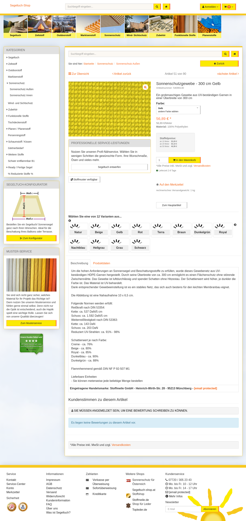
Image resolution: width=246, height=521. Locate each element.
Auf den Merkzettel (171, 184)
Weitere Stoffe (15, 154)
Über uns (52, 508)
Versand (51, 492)
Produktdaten (101, 263)
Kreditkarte (99, 493)
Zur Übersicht (80, 73)
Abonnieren (209, 509)
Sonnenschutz (112, 35)
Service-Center (15, 483)
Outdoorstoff (64, 35)
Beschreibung (79, 263)
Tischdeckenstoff (17, 122)
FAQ (49, 504)
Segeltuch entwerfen (109, 167)
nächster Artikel (227, 73)
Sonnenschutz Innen (20, 95)
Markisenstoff (88, 35)
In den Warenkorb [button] (184, 160)
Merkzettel (13, 492)
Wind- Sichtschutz (137, 35)
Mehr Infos (176, 496)
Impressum (53, 479)
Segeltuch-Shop (20, 5)
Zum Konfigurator (31, 238)
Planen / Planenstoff (18, 128)
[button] (229, 7)
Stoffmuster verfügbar (84, 179)
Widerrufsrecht (55, 496)
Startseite (88, 63)
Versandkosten (202, 165)
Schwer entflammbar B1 (21, 161)
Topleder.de (139, 509)
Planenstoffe (209, 35)
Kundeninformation (58, 500)
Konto (10, 488)
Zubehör (161, 35)
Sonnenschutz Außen (21, 89)
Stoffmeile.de (140, 499)
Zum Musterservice (31, 323)
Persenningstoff (16, 135)
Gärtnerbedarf (15, 148)
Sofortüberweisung (104, 488)
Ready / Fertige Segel (19, 167)
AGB (49, 483)
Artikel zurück (122, 73)
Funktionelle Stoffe (185, 35)
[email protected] (205, 388)
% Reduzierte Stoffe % (20, 173)
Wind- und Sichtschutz (20, 103)
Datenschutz (54, 488)
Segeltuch (15, 35)
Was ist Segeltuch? (58, 512)
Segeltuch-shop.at (143, 489)
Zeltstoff (39, 35)
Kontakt (11, 479)
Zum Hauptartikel (171, 205)
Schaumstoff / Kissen (19, 141)
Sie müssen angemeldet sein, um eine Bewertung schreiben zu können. (131, 410)
